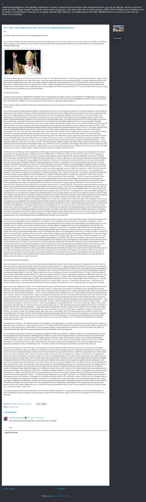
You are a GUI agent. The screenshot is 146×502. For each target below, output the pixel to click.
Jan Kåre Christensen (16, 418)
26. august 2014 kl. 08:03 (35, 418)
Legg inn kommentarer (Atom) (60, 496)
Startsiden (61, 489)
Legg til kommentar (11, 432)
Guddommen (14, 407)
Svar (10, 428)
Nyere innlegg (9, 489)
